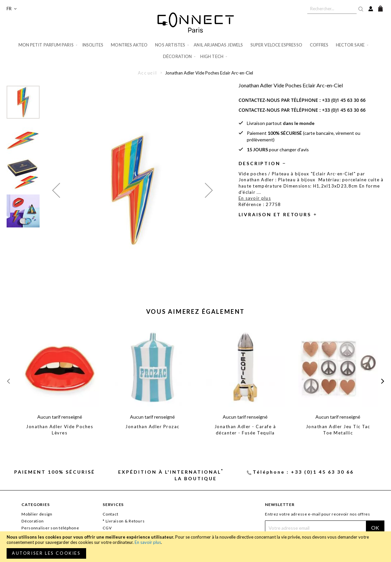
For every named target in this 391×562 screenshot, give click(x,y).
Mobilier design (36, 514)
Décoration (32, 520)
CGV (107, 527)
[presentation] (382, 381)
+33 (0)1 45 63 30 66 (344, 100)
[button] (11, 9)
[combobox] (332, 8)
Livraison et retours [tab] (275, 214)
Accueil (147, 72)
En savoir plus (148, 542)
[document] (195, 547)
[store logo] (195, 22)
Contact (110, 514)
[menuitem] (48, 45)
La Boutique (196, 478)
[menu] (195, 50)
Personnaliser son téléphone (50, 527)
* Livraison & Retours (124, 520)
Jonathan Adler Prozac (152, 426)
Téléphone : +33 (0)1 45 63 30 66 (303, 472)
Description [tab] (259, 163)
